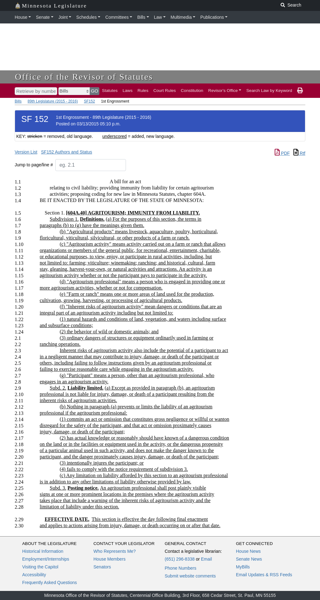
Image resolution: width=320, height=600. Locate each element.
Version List (26, 151)
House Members (109, 559)
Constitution (192, 90)
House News (248, 551)
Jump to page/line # (34, 164)
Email (206, 559)
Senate (43, 17)
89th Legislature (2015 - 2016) (53, 101)
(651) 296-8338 (180, 559)
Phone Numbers (180, 568)
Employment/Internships (45, 559)
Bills (141, 17)
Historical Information (42, 551)
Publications (212, 17)
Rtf (299, 153)
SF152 (89, 101)
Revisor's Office (223, 90)
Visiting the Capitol (40, 566)
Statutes (110, 90)
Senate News (249, 559)
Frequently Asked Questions (49, 582)
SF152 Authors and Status (66, 151)
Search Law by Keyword (269, 90)
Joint (63, 17)
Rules (143, 90)
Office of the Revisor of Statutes (84, 77)
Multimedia (181, 17)
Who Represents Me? (114, 551)
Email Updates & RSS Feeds (264, 574)
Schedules (86, 17)
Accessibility (34, 574)
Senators (102, 566)
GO (94, 90)
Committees (117, 17)
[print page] (300, 90)
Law (158, 17)
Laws (127, 90)
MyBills (243, 566)
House (21, 17)
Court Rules (164, 90)
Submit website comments (190, 575)
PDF (282, 153)
